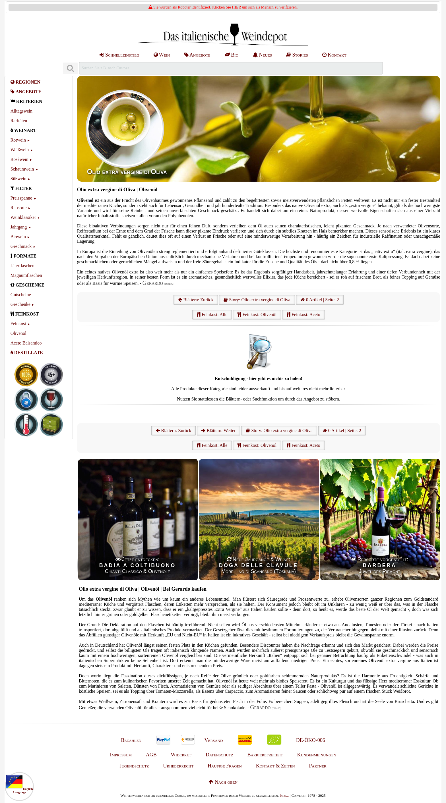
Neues (262, 55)
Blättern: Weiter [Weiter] (218, 430)
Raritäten (19, 120)
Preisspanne (21, 198)
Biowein (18, 236)
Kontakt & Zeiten (275, 766)
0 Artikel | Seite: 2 (320, 299)
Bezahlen (131, 740)
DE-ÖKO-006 (310, 740)
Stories (297, 55)
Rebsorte (19, 207)
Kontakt (334, 55)
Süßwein (18, 178)
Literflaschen (22, 265)
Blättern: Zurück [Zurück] (173, 430)
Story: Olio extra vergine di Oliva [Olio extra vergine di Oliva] (257, 299)
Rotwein (18, 140)
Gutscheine (21, 294)
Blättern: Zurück (195, 299)
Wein (162, 55)
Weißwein (20, 149)
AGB (151, 755)
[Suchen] (70, 68)
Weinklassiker (23, 217)
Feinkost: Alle (212, 314)
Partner (317, 766)
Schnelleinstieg (119, 55)
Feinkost (18, 323)
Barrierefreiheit (265, 755)
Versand (213, 740)
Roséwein (19, 159)
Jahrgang (19, 227)
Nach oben (223, 782)
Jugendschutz (134, 766)
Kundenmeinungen (316, 755)
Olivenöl (18, 333)
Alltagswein (21, 111)
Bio (231, 55)
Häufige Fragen (225, 766)
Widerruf (181, 755)
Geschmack (21, 246)
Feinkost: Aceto (303, 314)
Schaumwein (22, 169)
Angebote (197, 55)
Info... (284, 795)
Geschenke (20, 304)
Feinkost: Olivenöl (257, 314)
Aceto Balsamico (26, 343)
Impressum (121, 755)
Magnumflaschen (26, 275)
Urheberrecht (178, 766)
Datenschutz (219, 755)
